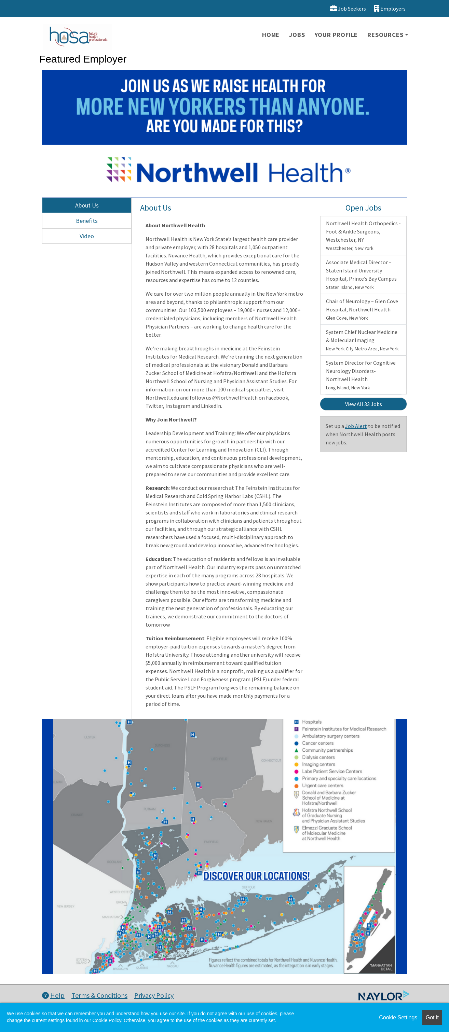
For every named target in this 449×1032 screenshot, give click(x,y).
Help (53, 995)
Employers (390, 8)
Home (271, 35)
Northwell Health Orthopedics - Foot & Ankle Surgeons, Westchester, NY (363, 235)
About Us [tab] (87, 205)
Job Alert (356, 426)
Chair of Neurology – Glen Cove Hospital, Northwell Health (362, 309)
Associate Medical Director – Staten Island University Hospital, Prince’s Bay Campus (361, 274)
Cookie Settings (398, 1017)
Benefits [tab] (87, 221)
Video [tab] (87, 236)
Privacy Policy (154, 995)
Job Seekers (348, 8)
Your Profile (336, 35)
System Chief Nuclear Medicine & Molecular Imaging (362, 340)
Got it (432, 1017)
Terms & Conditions (99, 995)
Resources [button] (385, 35)
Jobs (297, 35)
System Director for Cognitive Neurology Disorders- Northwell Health (361, 375)
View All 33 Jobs (363, 404)
